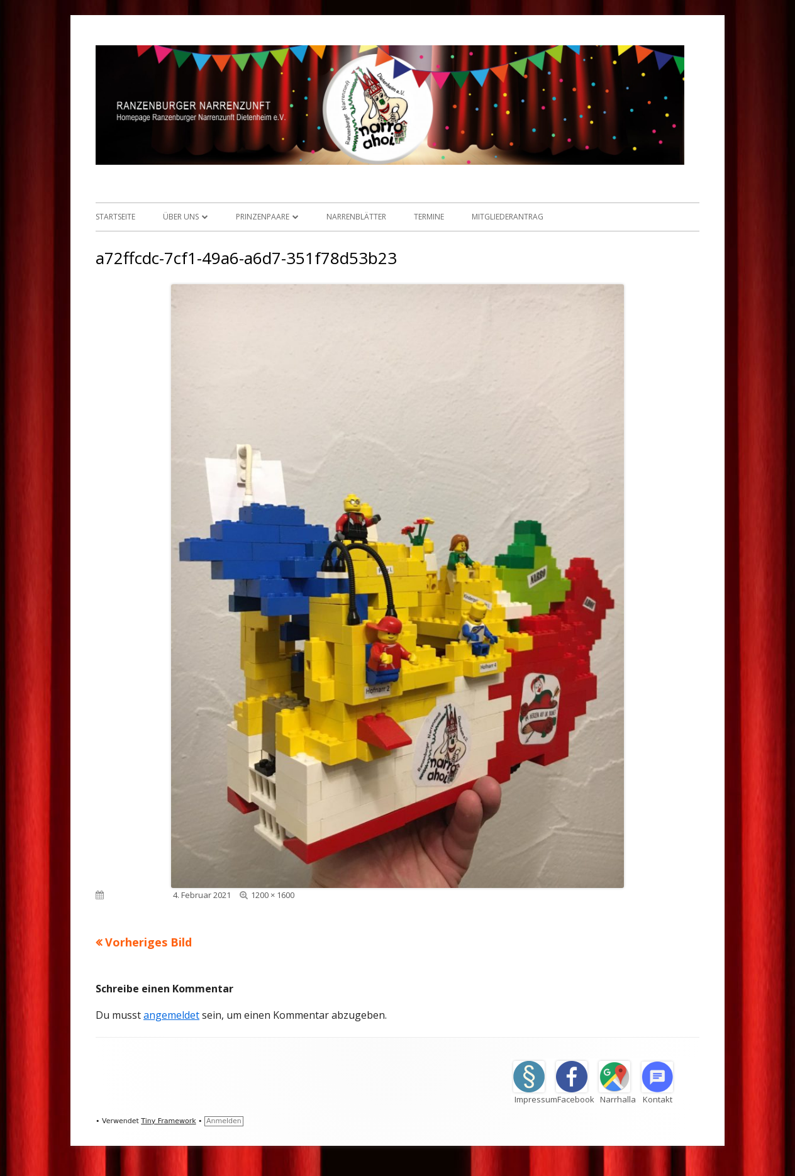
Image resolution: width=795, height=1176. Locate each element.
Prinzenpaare (262, 216)
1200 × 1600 (272, 895)
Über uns (181, 216)
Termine (429, 216)
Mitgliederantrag (507, 216)
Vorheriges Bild (148, 942)
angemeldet (171, 1015)
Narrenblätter (356, 216)
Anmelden (224, 1121)
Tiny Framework (168, 1121)
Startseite (115, 216)
